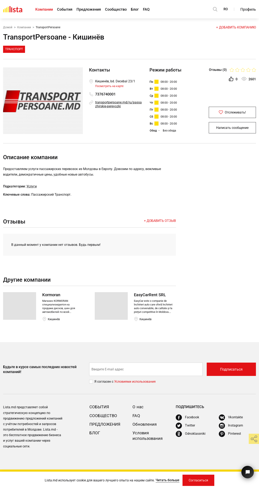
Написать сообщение (232, 128)
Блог (135, 9)
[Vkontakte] (231, 417)
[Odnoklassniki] (190, 434)
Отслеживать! (232, 112)
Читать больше (167, 480)
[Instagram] (231, 426)
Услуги (31, 186)
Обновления (144, 424)
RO (226, 9)
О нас (137, 406)
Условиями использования (135, 381)
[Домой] (12, 9)
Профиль (248, 9)
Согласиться (198, 480)
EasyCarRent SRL (150, 294)
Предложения (88, 9)
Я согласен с (104, 381)
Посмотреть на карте (109, 86)
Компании (44, 9)
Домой (7, 27)
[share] (254, 439)
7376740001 (105, 94)
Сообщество (116, 9)
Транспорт (14, 49)
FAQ (146, 9)
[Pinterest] (230, 434)
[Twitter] (185, 426)
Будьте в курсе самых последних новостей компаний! (39, 369)
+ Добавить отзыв (160, 221)
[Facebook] (187, 417)
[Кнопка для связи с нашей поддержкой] (247, 472)
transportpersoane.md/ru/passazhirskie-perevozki (118, 104)
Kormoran (51, 294)
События (64, 9)
